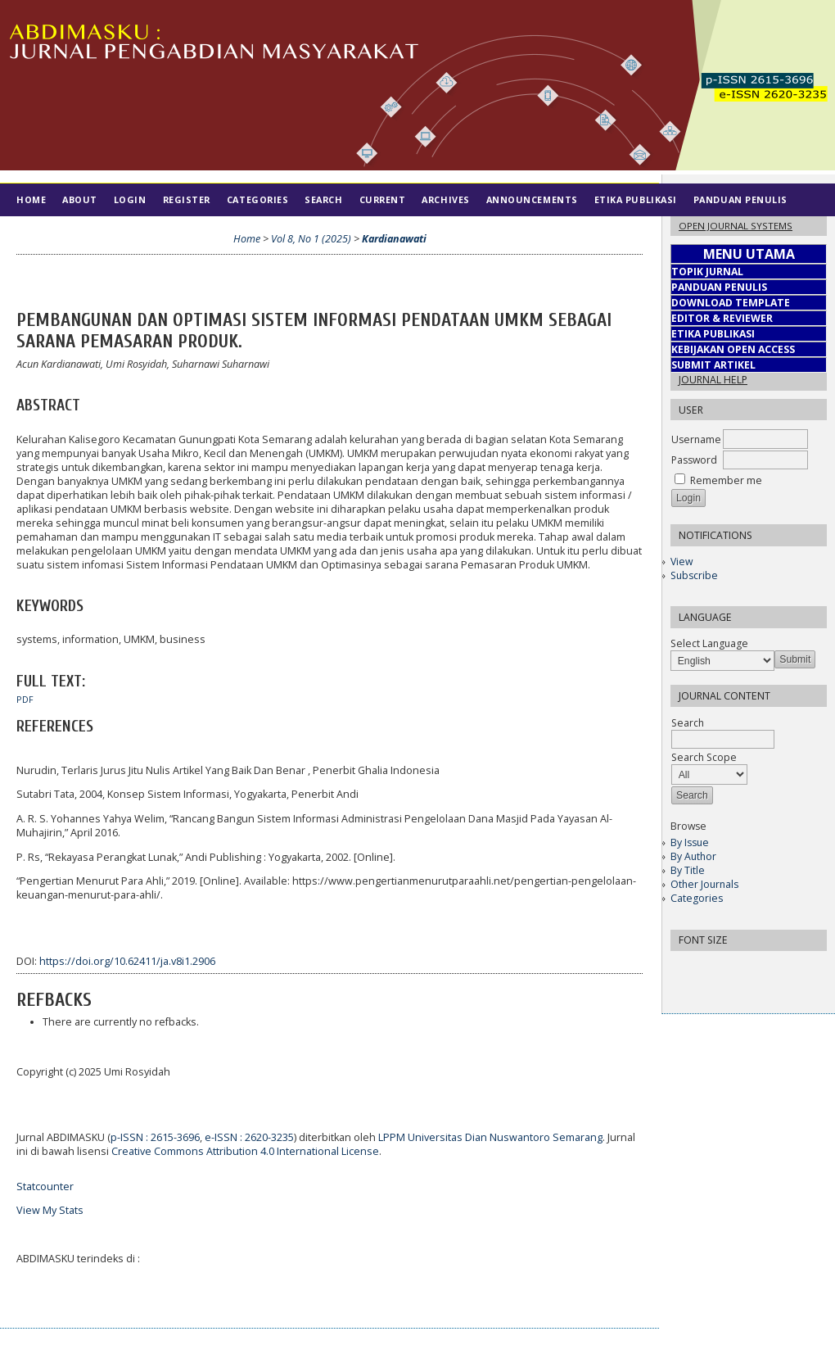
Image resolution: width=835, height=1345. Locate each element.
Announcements (532, 199)
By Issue (689, 842)
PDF (25, 699)
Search (323, 199)
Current (382, 199)
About (79, 199)
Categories (696, 898)
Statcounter (45, 1186)
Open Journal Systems (735, 226)
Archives (445, 199)
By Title (687, 870)
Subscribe (694, 575)
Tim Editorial (53, 232)
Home (31, 199)
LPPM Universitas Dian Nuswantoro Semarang (490, 1137)
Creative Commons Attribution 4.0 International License (245, 1151)
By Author (693, 856)
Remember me (726, 480)
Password (694, 460)
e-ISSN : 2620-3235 (249, 1137)
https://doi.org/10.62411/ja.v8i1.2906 (127, 961)
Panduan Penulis (740, 199)
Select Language (709, 643)
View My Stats (50, 1210)
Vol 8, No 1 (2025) (311, 239)
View (681, 561)
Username (696, 439)
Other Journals (704, 884)
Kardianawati (394, 239)
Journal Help (713, 380)
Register (186, 199)
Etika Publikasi (635, 199)
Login (130, 199)
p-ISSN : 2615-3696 (155, 1137)
